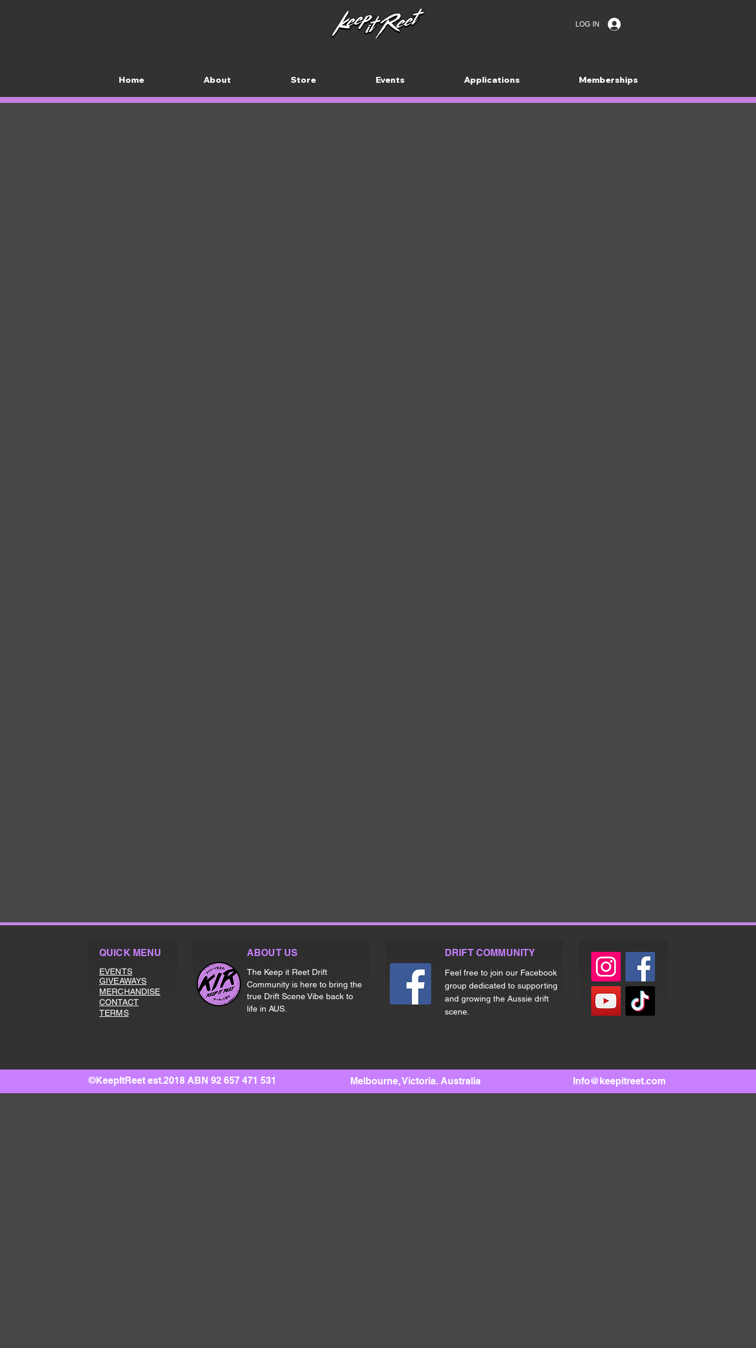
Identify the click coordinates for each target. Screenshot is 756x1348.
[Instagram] (606, 966)
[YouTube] (606, 1001)
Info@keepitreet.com (619, 1081)
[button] (491, 80)
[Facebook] (410, 983)
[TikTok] (640, 1001)
